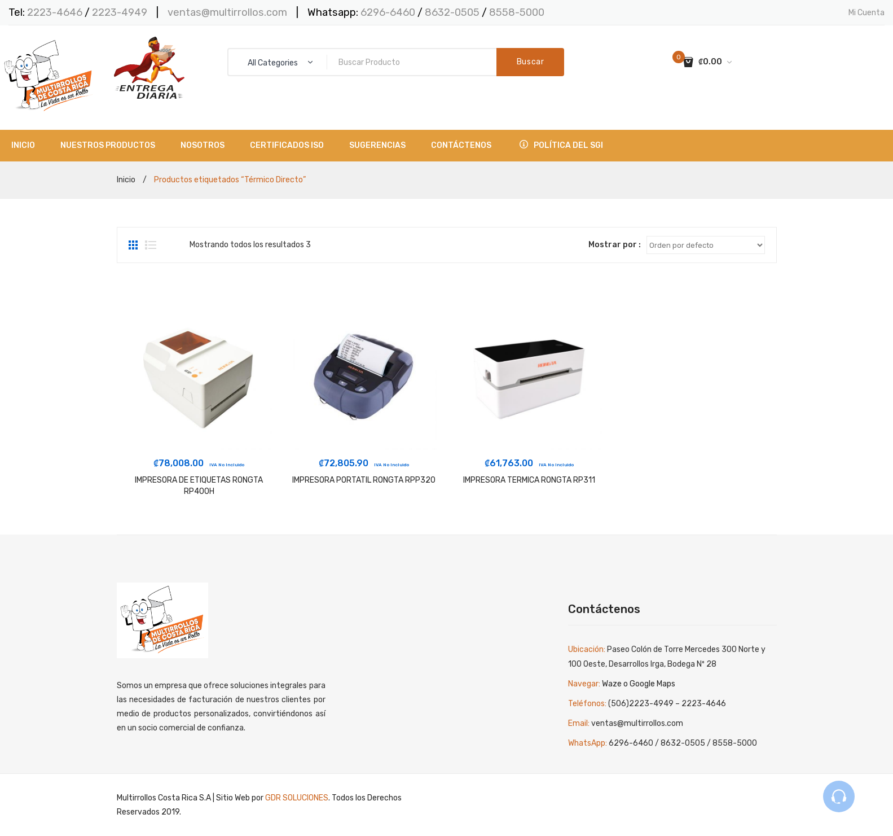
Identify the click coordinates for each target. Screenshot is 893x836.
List (150, 245)
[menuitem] (23, 145)
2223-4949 (119, 12)
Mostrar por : (614, 245)
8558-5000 (516, 12)
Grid (134, 245)
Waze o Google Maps (638, 684)
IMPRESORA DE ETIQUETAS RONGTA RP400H (199, 485)
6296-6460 (387, 12)
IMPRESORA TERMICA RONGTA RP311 (529, 480)
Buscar (530, 62)
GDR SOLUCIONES (296, 798)
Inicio (126, 180)
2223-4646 (54, 12)
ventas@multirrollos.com (227, 12)
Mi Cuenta (866, 12)
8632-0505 (453, 12)
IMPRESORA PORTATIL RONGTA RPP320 (363, 480)
